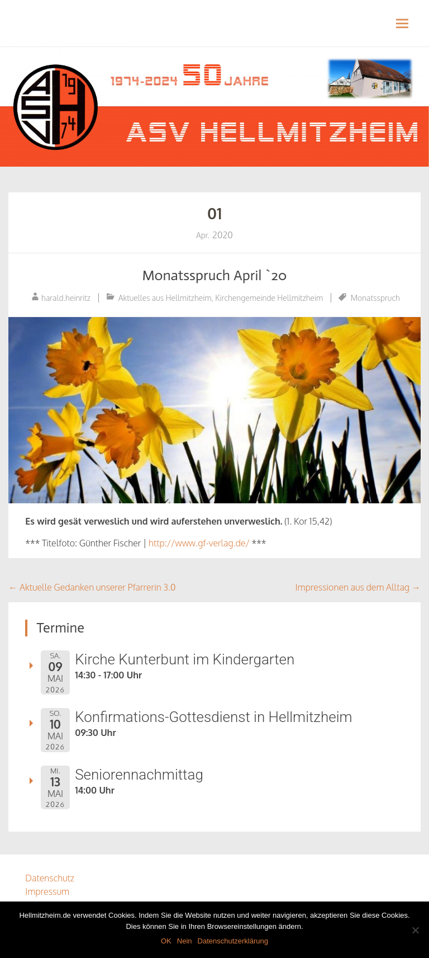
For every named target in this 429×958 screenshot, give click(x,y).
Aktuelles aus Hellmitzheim (165, 298)
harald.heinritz (65, 298)
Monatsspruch (375, 298)
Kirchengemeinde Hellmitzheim (269, 298)
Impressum (47, 891)
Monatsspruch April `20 (214, 275)
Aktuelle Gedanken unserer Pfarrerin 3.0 (91, 587)
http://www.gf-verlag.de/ (199, 543)
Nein (184, 941)
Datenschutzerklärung (233, 941)
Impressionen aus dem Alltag (358, 587)
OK (166, 941)
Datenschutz (49, 878)
